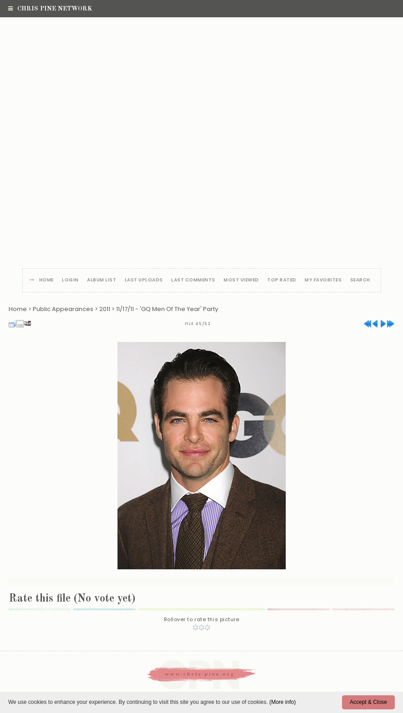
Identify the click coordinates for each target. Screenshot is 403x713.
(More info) (282, 702)
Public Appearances (63, 309)
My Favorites (323, 280)
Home (46, 280)
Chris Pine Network (50, 8)
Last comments (193, 280)
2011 (104, 309)
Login (70, 280)
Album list (101, 280)
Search (360, 280)
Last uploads (144, 280)
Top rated (281, 280)
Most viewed (241, 280)
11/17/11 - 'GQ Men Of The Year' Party (167, 309)
